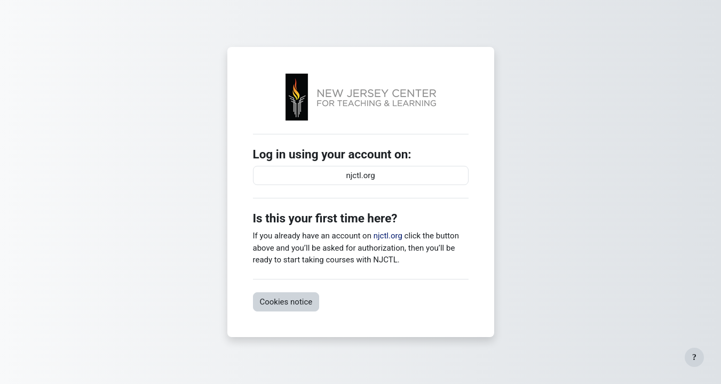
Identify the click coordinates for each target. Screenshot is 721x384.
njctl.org (360, 175)
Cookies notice (286, 302)
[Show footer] (694, 357)
